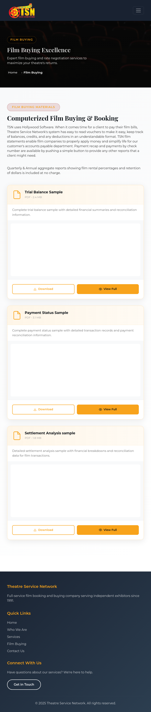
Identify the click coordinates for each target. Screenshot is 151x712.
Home (12, 72)
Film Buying (16, 644)
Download (43, 289)
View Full (108, 289)
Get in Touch (24, 684)
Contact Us (15, 651)
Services (13, 637)
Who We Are (17, 630)
